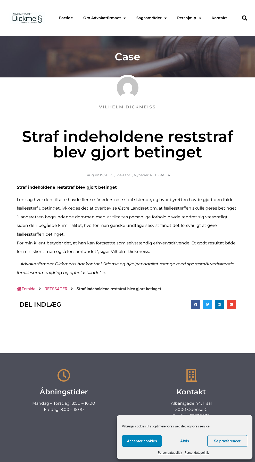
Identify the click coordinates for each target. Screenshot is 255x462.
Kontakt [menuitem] (219, 17)
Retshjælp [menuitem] (189, 17)
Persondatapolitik (170, 453)
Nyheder (141, 175)
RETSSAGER (160, 175)
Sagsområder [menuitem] (151, 17)
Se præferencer (227, 441)
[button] (245, 18)
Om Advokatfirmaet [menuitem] (104, 17)
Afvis (184, 441)
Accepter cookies (142, 441)
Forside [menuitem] (66, 17)
